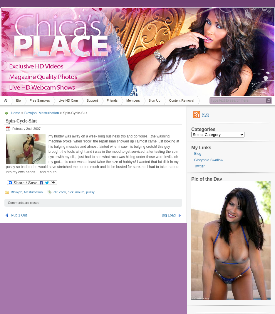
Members (133, 100)
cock (62, 192)
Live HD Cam (68, 100)
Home (6, 100)
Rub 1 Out (19, 215)
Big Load (169, 215)
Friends (112, 100)
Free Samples (40, 100)
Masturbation (48, 113)
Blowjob (30, 113)
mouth (79, 192)
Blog (197, 154)
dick (71, 192)
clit (55, 192)
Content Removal (181, 100)
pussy (90, 192)
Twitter (199, 166)
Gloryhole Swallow (208, 160)
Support (92, 100)
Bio (18, 100)
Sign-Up (154, 100)
